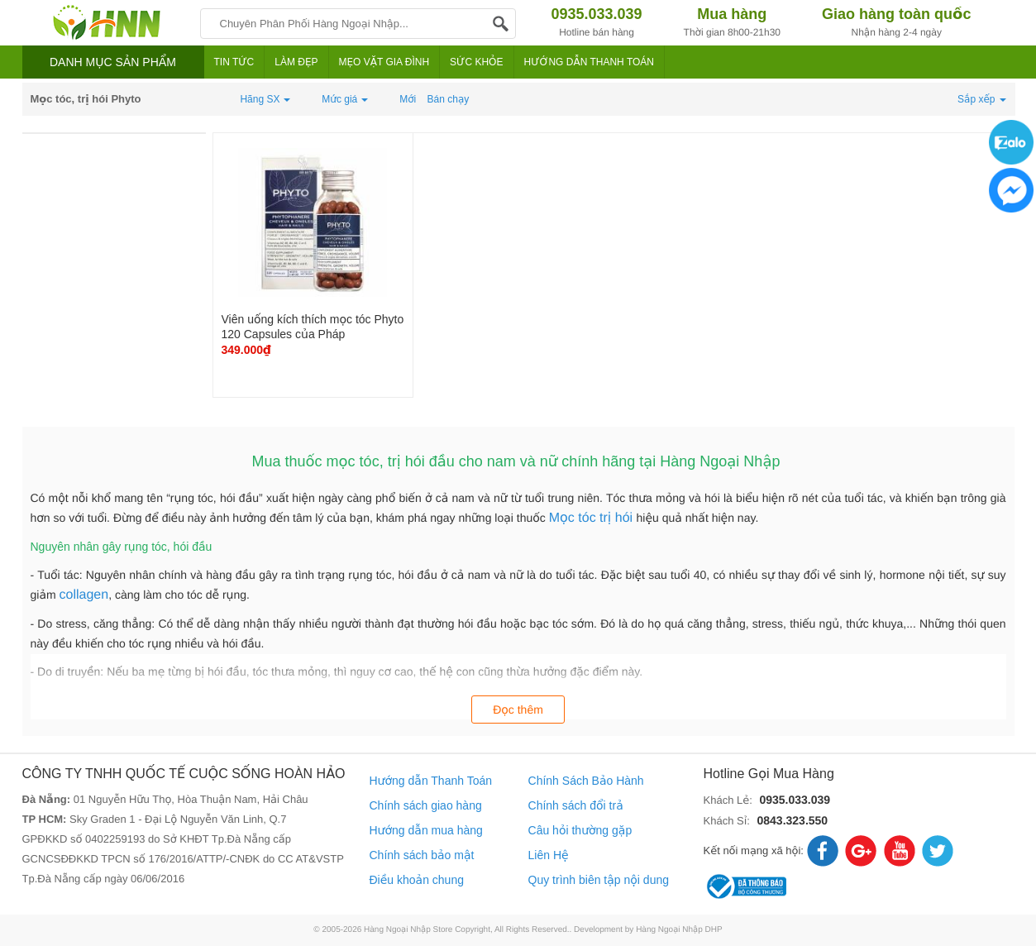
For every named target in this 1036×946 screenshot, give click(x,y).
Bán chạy (448, 99)
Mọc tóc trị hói (593, 518)
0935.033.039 (794, 799)
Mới (407, 99)
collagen (84, 595)
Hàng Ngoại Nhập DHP (679, 929)
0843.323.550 (792, 820)
